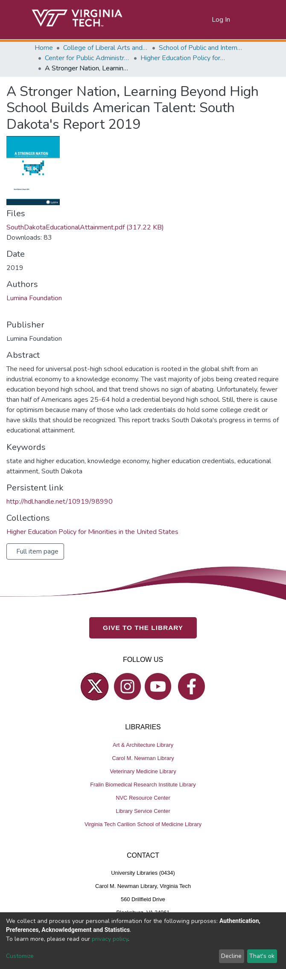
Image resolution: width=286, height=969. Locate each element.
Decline (231, 956)
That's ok (261, 956)
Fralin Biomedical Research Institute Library (143, 784)
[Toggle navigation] (246, 19)
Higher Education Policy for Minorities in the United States (183, 58)
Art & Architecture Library (143, 745)
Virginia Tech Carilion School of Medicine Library (143, 824)
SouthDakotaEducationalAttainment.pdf (85, 227)
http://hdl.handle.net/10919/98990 (59, 501)
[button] (205, 20)
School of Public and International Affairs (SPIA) (201, 47)
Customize (20, 956)
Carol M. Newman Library (143, 758)
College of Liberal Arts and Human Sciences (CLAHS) (106, 47)
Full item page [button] (37, 551)
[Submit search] (195, 20)
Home (44, 47)
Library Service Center (143, 811)
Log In (221, 19)
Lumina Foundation (34, 298)
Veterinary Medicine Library (143, 771)
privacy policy (110, 939)
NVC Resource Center (143, 798)
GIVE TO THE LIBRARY (143, 627)
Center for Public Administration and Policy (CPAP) (87, 58)
